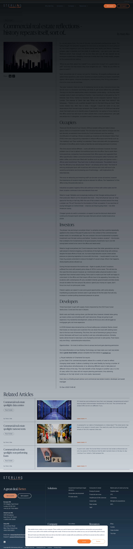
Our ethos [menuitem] (71, 524)
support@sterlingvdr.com (18, 537)
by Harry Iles (8, 419)
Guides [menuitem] (112, 527)
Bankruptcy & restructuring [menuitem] (119, 488)
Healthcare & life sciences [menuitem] (97, 498)
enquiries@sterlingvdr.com (19, 535)
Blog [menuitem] (111, 524)
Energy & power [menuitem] (94, 491)
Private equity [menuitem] (73, 497)
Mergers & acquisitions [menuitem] (117, 501)
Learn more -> (81, 419)
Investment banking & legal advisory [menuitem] (77, 489)
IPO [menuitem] (111, 494)
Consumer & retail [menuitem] (95, 488)
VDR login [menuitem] (126, 1)
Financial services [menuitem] (95, 494)
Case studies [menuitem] (114, 530)
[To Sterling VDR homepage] (12, 6)
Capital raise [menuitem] (114, 491)
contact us (106, 353)
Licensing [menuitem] (113, 498)
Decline (98, 541)
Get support (123, 6)
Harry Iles (124, 34)
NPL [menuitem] (111, 504)
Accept (84, 541)
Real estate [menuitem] (93, 504)
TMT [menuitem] (90, 507)
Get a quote (110, 6)
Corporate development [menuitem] (76, 493)
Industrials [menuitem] (92, 501)
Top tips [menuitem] (113, 533)
